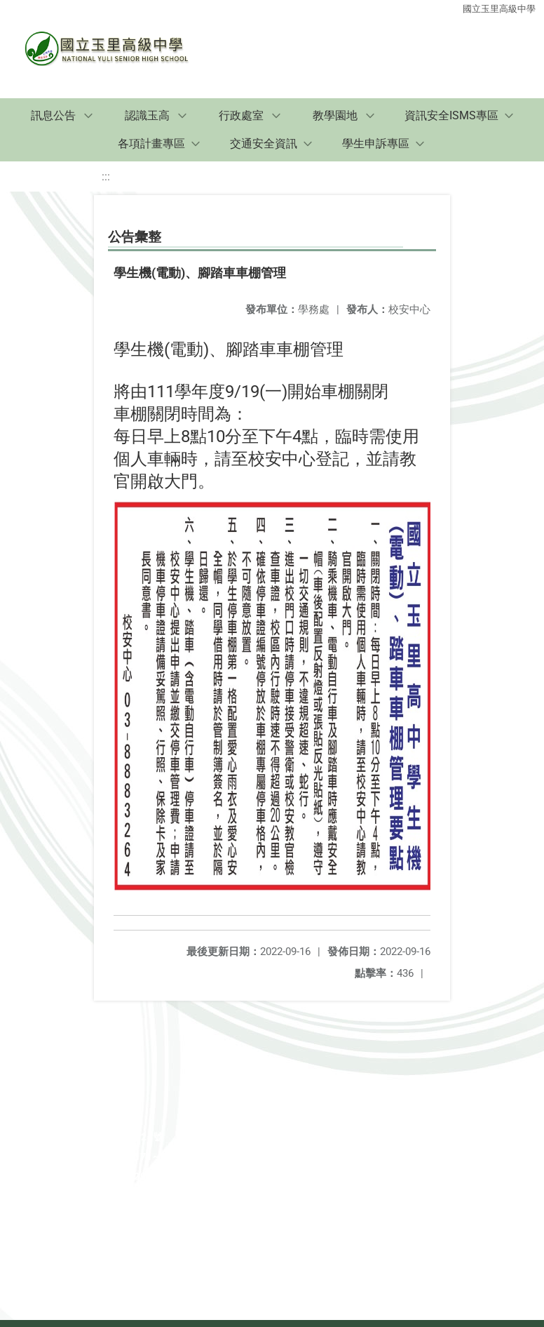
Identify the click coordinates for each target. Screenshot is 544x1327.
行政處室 (241, 115)
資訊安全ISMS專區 (451, 115)
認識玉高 (147, 115)
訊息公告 (53, 115)
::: (106, 176)
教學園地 (335, 115)
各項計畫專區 (151, 143)
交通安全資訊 (263, 143)
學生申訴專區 (375, 143)
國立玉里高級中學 (499, 9)
